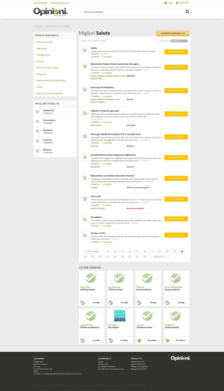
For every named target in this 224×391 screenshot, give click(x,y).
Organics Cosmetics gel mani (105, 110)
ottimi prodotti (87, 289)
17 (107, 256)
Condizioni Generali (42, 369)
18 (115, 256)
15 (92, 256)
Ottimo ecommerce (89, 327)
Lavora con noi (40, 364)
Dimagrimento (43, 54)
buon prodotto (144, 289)
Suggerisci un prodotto (173, 33)
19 (122, 256)
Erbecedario (49, 120)
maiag (153, 302)
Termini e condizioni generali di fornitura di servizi (57, 373)
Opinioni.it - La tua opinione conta (55, 12)
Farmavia (47, 140)
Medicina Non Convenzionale (50, 80)
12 (174, 251)
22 (144, 256)
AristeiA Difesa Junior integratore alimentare (113, 154)
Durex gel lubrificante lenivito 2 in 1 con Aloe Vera (116, 134)
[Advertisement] (54, 177)
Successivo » (159, 256)
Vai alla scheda (176, 52)
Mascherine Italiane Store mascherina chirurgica (115, 64)
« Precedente (92, 251)
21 (137, 256)
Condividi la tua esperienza (111, 369)
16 (100, 256)
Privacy (36, 366)
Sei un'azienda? (40, 2)
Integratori (41, 74)
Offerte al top (115, 289)
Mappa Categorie (139, 366)
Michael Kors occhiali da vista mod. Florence (112, 175)
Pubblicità (38, 361)
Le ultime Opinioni (106, 366)
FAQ (35, 371)
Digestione (41, 48)
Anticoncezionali (44, 42)
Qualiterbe (48, 110)
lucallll (96, 302)
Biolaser (47, 150)
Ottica (39, 86)
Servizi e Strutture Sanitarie (49, 93)
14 (85, 256)
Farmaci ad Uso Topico (47, 67)
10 (159, 251)
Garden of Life (98, 233)
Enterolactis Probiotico (102, 87)
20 (129, 256)
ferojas (124, 340)
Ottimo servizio (144, 327)
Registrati (183, 2)
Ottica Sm (95, 196)
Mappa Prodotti (138, 369)
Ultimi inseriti (137, 361)
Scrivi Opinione (138, 364)
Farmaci (40, 61)
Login (170, 2)
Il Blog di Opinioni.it (59, 2)
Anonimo (152, 340)
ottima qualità (172, 327)
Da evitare (113, 327)
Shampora (48, 130)
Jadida (94, 48)
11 (167, 251)
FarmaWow (96, 217)
